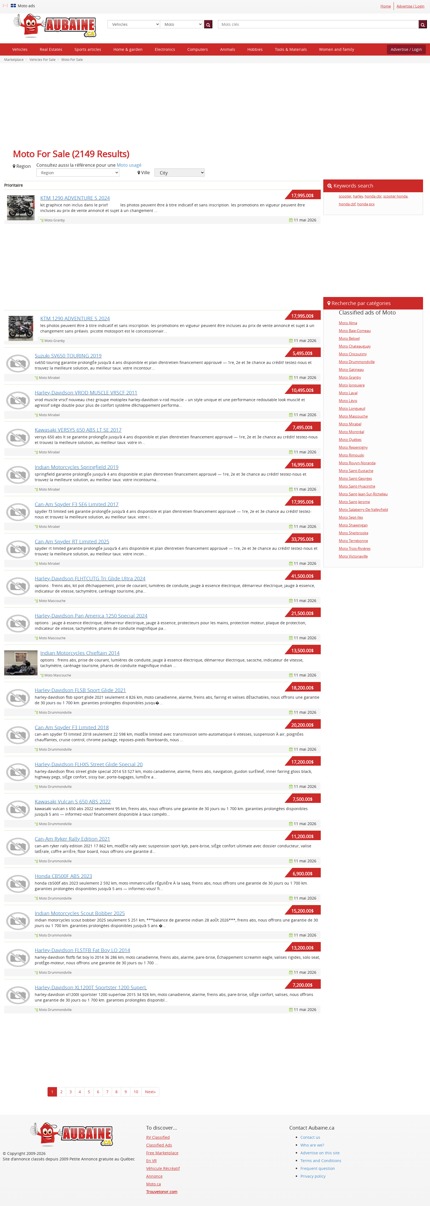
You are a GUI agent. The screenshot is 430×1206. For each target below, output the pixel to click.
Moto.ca (153, 1184)
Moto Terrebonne (353, 540)
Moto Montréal (351, 431)
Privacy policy (312, 1176)
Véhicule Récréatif (163, 1168)
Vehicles (20, 49)
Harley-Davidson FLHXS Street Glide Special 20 (89, 764)
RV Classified (158, 1137)
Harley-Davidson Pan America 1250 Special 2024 (91, 615)
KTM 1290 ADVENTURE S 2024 (75, 197)
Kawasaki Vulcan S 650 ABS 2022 (73, 801)
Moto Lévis (348, 400)
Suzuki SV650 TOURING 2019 (68, 355)
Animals (227, 49)
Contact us (310, 1137)
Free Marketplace (162, 1152)
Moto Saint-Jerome (354, 501)
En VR (151, 1160)
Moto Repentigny (353, 447)
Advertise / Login (410, 6)
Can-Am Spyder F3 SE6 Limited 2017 (76, 504)
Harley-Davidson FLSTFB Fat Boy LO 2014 (82, 950)
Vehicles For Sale (42, 59)
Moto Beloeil (349, 338)
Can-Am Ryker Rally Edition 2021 (72, 838)
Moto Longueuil (352, 408)
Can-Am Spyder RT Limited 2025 (72, 541)
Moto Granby (54, 220)
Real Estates (51, 49)
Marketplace (14, 59)
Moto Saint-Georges (355, 478)
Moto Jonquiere (352, 385)
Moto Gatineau (351, 369)
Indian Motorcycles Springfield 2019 (76, 467)
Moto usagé (129, 165)
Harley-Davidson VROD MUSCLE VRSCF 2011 (86, 392)
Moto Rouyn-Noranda (357, 462)
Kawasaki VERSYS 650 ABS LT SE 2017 (78, 429)
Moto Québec (350, 439)
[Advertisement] (215, 108)
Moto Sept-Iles (351, 517)
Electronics (165, 49)
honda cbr (373, 196)
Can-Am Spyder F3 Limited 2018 (72, 727)
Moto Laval (348, 392)
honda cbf (347, 203)
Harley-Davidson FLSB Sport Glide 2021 (80, 690)
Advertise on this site (320, 1152)
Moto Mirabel (49, 377)
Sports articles (87, 49)
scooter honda (395, 196)
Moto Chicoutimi (353, 353)
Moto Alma (348, 322)
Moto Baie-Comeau (355, 330)
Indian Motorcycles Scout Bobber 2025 (80, 913)
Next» (150, 1091)
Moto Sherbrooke (353, 532)
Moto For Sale (72, 59)
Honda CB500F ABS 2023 (63, 876)
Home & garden (128, 49)
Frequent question (317, 1168)
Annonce (154, 1176)
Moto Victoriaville (353, 556)
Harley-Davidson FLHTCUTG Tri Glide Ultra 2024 (90, 578)
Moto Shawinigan (353, 525)
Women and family (336, 49)
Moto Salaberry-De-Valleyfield (363, 509)
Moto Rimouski (351, 455)
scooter (345, 196)
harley (358, 196)
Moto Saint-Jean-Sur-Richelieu (363, 493)
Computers (197, 49)
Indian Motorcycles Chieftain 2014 (80, 653)
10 (136, 1091)
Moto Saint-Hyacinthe (357, 486)
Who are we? (312, 1145)
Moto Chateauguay (355, 346)
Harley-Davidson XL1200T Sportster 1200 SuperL (91, 987)
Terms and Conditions (320, 1160)
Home (386, 6)
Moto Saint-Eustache (356, 470)
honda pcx (366, 203)
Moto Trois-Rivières (355, 548)
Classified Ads (159, 1145)
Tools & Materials (291, 49)
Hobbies (255, 49)
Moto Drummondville (55, 712)
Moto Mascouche (52, 600)
